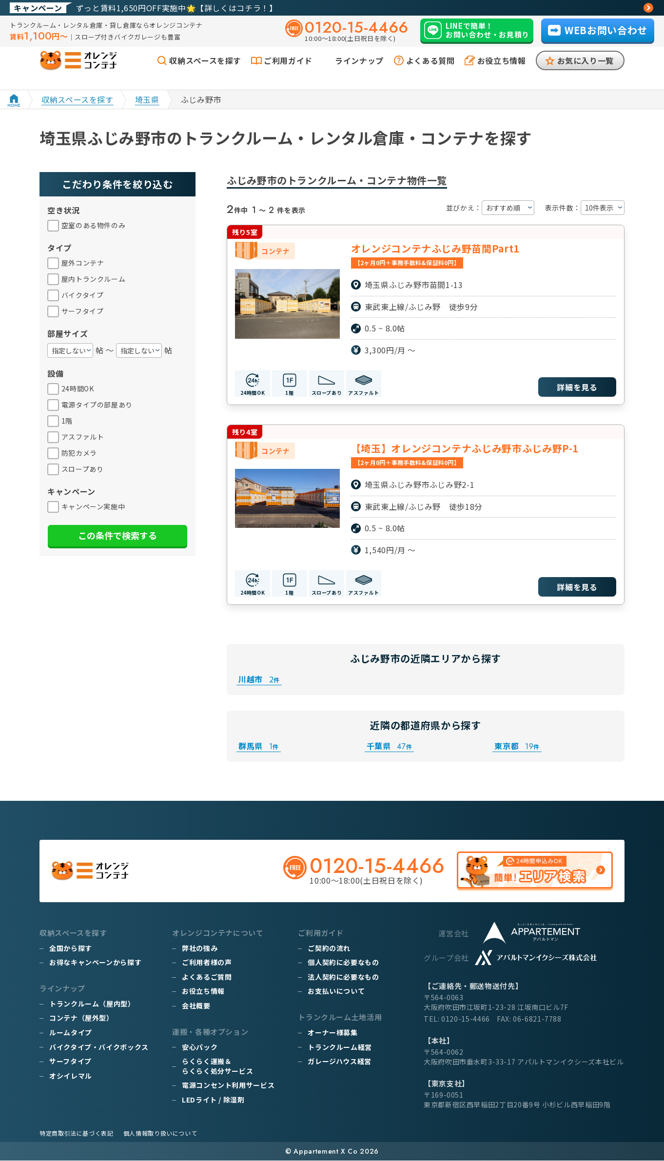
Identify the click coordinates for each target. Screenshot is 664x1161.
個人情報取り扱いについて (160, 1133)
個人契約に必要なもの (343, 963)
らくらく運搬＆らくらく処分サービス (217, 1066)
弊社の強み (199, 948)
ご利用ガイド (288, 72)
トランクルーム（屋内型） (92, 1004)
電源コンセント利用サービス (228, 1085)
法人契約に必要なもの (343, 977)
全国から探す (70, 948)
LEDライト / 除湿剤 (213, 1100)
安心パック (199, 1047)
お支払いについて (336, 991)
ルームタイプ (70, 1033)
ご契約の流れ (329, 948)
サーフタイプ (70, 1061)
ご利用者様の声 (207, 963)
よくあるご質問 (207, 977)
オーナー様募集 (332, 1033)
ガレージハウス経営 (339, 1061)
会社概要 (196, 1006)
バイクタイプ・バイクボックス (99, 1047)
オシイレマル (70, 1076)
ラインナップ (359, 72)
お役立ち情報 (501, 72)
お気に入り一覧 (585, 72)
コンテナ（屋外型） (81, 1018)
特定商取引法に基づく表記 (76, 1133)
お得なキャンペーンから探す (95, 963)
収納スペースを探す (205, 72)
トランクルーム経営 (340, 1047)
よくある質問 (430, 72)
